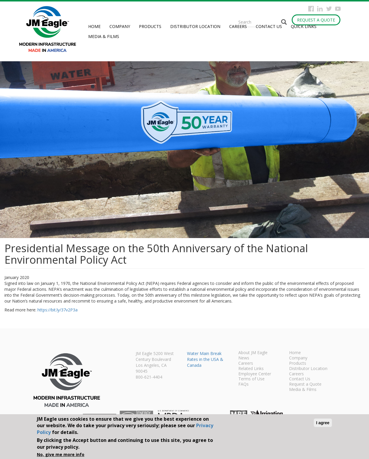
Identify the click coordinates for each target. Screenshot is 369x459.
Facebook (311, 8)
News (243, 358)
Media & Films (103, 36)
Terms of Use (251, 379)
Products (150, 26)
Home (94, 26)
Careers (238, 26)
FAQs (243, 384)
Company (119, 26)
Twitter (329, 8)
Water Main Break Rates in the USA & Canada (205, 359)
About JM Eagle (253, 353)
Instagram (320, 8)
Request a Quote (316, 20)
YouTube (338, 8)
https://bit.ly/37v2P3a (57, 310)
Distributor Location (195, 26)
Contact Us (269, 26)
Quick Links (303, 26)
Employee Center (254, 374)
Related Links (251, 368)
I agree (322, 422)
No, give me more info (60, 454)
